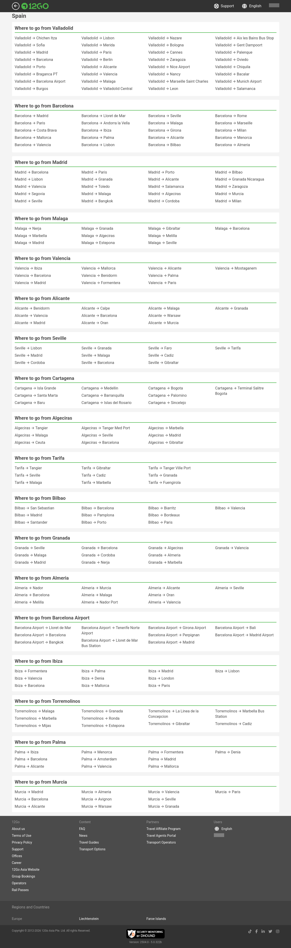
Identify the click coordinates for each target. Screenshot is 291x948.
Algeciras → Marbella (166, 428)
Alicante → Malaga (164, 308)
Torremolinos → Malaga (35, 711)
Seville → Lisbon (28, 348)
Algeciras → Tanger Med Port (106, 428)
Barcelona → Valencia (33, 145)
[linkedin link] (263, 931)
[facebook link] (256, 931)
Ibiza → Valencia (28, 678)
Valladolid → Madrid (31, 52)
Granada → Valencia (232, 548)
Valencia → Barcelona (33, 275)
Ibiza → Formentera (31, 671)
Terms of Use (21, 835)
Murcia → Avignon (97, 799)
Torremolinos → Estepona (103, 725)
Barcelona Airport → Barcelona (40, 635)
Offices (17, 856)
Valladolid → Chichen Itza (36, 38)
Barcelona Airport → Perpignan (174, 635)
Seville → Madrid (28, 355)
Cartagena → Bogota (165, 388)
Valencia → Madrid (30, 283)
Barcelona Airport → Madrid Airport (244, 635)
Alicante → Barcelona (99, 315)
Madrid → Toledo (96, 186)
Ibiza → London (161, 678)
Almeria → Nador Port (100, 602)
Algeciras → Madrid (164, 435)
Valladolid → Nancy (164, 74)
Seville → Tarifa (228, 348)
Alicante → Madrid (30, 323)
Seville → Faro (160, 348)
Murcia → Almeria (96, 792)
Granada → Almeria (164, 555)
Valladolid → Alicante (99, 67)
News (83, 835)
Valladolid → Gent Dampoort (238, 45)
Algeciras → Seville (97, 435)
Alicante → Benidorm (32, 308)
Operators (19, 883)
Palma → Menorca (97, 752)
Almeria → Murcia (96, 588)
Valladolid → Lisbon (98, 38)
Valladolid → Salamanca (235, 88)
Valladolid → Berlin (97, 59)
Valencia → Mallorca (99, 268)
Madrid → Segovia (30, 194)
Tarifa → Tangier (28, 468)
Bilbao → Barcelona (98, 508)
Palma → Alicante (29, 766)
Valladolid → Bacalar (232, 74)
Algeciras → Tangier (31, 428)
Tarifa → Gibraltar (96, 468)
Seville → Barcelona (98, 362)
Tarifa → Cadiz (94, 475)
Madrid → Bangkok (97, 201)
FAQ (82, 829)
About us (18, 829)
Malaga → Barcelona (232, 228)
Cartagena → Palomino (167, 395)
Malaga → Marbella (31, 235)
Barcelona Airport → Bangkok (39, 642)
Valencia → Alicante (164, 268)
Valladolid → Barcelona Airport (40, 81)
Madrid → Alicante (163, 179)
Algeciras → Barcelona (100, 442)
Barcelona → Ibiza (97, 130)
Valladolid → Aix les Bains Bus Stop (244, 38)
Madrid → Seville (28, 201)
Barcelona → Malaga (165, 123)
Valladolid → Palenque (234, 52)
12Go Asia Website (26, 869)
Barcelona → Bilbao (164, 145)
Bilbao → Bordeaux (164, 515)
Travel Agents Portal (161, 835)
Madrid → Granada (97, 179)
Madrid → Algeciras (164, 194)
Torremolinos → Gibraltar (169, 724)
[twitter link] (270, 931)
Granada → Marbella (165, 562)
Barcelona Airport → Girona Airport (177, 628)
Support (224, 6)
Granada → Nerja (96, 562)
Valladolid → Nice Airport (169, 67)
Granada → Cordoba (98, 555)
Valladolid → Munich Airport (238, 81)
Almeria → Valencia (164, 602)
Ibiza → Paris (159, 685)
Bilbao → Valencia (230, 508)
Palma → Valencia (97, 766)
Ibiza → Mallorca (95, 685)
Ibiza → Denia (93, 678)
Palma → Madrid (162, 759)
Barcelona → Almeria (232, 145)
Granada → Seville (30, 548)
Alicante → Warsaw (164, 315)
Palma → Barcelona (31, 759)
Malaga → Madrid (29, 243)
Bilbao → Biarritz (162, 508)
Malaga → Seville (162, 243)
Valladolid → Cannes (165, 52)
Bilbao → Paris (160, 522)
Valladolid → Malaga (99, 81)
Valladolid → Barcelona (34, 59)
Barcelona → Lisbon (98, 145)
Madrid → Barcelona (32, 172)
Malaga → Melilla (162, 235)
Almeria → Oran (161, 595)
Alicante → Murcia (163, 323)
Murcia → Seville (162, 799)
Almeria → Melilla (29, 602)
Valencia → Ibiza (28, 268)
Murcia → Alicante (30, 806)
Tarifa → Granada (162, 475)
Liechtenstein (89, 919)
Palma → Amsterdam (99, 759)
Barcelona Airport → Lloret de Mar (43, 628)
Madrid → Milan (228, 201)
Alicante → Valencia (31, 315)
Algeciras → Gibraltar (165, 442)
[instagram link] (277, 931)
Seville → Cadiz (161, 355)
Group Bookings (23, 876)
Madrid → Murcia (229, 194)
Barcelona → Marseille (234, 123)
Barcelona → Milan (230, 130)
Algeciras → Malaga (31, 435)
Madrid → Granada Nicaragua (239, 179)
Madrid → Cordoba (164, 201)
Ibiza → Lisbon (227, 671)
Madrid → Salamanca (166, 186)
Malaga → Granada (97, 228)
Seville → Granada (97, 348)
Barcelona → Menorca (233, 137)
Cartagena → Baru (30, 402)
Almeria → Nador (29, 588)
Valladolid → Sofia (30, 45)
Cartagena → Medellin (100, 388)
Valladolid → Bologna (166, 45)
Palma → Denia (228, 752)
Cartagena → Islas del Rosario (107, 402)
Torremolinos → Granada (102, 711)
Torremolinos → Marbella (36, 718)
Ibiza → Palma (94, 671)
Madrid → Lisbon (29, 179)
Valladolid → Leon (163, 88)
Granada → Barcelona (100, 548)
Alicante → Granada (231, 308)
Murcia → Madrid (29, 792)
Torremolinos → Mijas (33, 725)
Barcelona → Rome (231, 116)
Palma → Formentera (166, 752)
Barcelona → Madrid (32, 116)
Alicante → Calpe (96, 308)
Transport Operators (161, 842)
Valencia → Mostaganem (236, 268)
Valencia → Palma (163, 275)
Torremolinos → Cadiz (233, 724)
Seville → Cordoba (30, 362)
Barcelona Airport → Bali (235, 628)
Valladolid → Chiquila (232, 67)
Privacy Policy (22, 842)
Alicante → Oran (95, 323)
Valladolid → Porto (30, 67)
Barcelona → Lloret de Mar (104, 116)
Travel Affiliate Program (164, 829)
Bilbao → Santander (31, 522)
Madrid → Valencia (30, 186)
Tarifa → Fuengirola (164, 482)
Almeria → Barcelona (32, 595)
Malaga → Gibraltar (164, 228)
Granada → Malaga (30, 555)
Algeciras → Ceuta (30, 442)
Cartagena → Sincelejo (167, 402)
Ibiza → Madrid (160, 671)
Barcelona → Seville (164, 116)
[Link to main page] (35, 6)
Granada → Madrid (30, 562)
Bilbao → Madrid (28, 515)
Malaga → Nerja (28, 228)
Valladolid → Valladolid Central (107, 88)
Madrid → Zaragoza (231, 186)
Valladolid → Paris (97, 52)
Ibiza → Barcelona (30, 685)
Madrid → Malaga (96, 194)
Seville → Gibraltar (163, 362)
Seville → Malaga (96, 355)
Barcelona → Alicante (166, 137)
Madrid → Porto (161, 172)
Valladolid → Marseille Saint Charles (178, 81)
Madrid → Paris (94, 172)
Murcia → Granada (163, 806)
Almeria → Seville (229, 588)
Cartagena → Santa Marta (36, 395)
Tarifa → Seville (27, 475)
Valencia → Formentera (101, 283)
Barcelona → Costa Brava (36, 130)
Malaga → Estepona (98, 243)
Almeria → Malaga (97, 595)
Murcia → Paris (228, 792)
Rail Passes (20, 890)
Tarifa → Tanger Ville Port (169, 468)
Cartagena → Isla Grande (35, 388)
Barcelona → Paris (30, 123)
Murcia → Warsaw (97, 806)
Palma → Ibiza (27, 752)
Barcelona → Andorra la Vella (106, 123)
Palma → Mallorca (163, 766)
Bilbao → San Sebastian (34, 508)
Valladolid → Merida (98, 45)
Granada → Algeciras (165, 548)
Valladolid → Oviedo (232, 59)
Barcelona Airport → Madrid (171, 642)
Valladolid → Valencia (99, 74)
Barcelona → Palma (98, 137)
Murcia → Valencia (163, 792)
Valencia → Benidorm (99, 275)
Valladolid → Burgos (31, 88)
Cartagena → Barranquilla (103, 395)
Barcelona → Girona (164, 130)
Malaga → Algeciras (98, 235)
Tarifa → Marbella (96, 482)
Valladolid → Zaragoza (167, 59)
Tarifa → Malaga (28, 482)
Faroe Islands (156, 919)
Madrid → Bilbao (229, 172)
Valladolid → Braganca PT (36, 74)
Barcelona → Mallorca (33, 137)
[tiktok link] (250, 931)
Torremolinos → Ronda (101, 718)
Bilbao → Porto (94, 522)
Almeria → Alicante (164, 588)
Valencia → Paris (162, 283)
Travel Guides (89, 842)
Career (17, 863)
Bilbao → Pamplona (98, 515)
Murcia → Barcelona (31, 799)
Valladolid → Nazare (165, 38)
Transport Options (92, 849)
